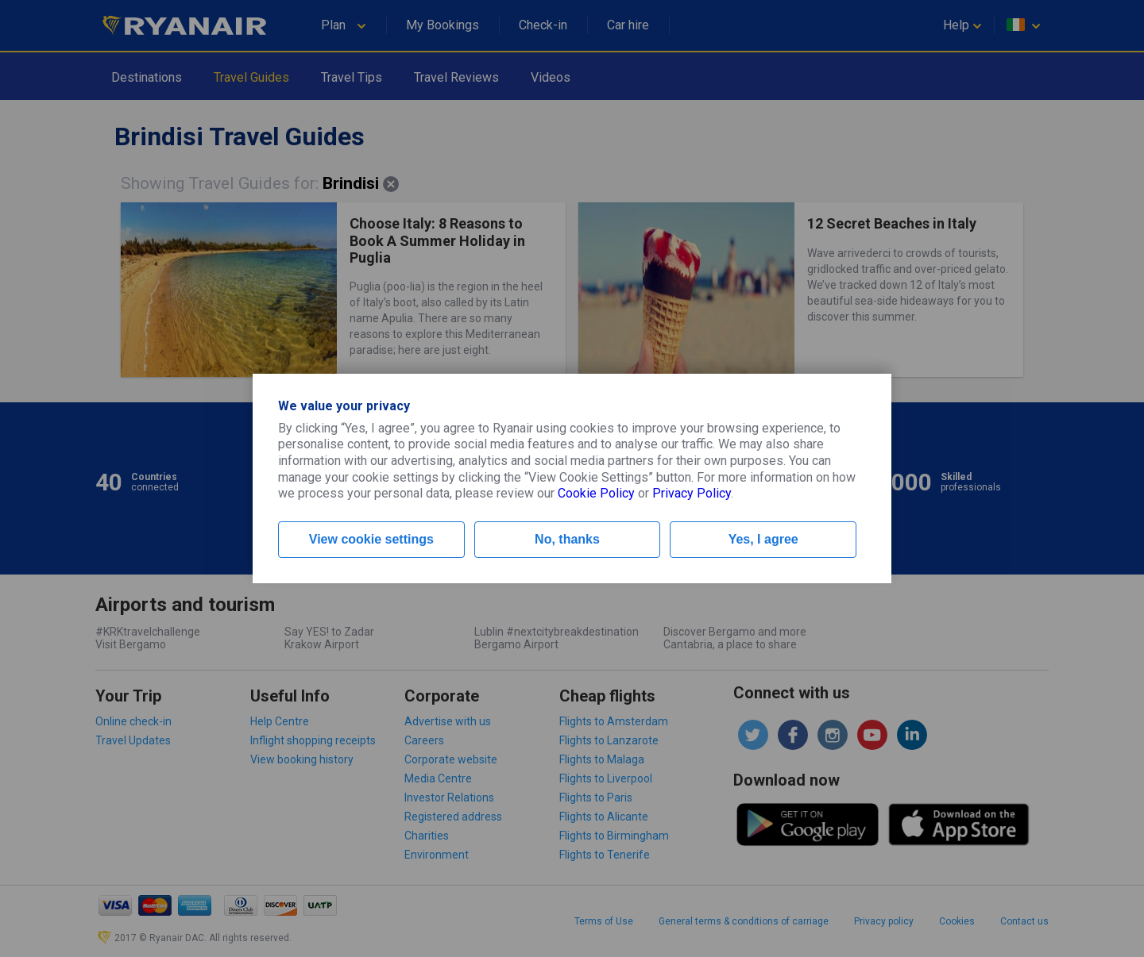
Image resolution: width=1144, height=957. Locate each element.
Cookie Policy (596, 493)
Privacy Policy (691, 493)
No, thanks (567, 539)
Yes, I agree (763, 539)
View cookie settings (371, 539)
